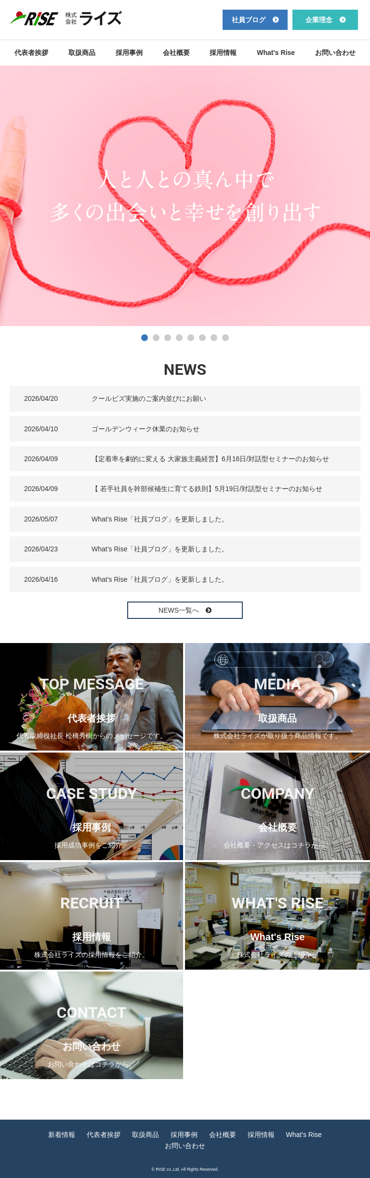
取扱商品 (81, 52)
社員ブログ (248, 20)
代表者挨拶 (31, 52)
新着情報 (61, 1134)
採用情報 (223, 52)
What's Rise (276, 52)
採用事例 (129, 52)
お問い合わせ (335, 52)
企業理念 (318, 20)
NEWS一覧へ (180, 610)
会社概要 (176, 52)
